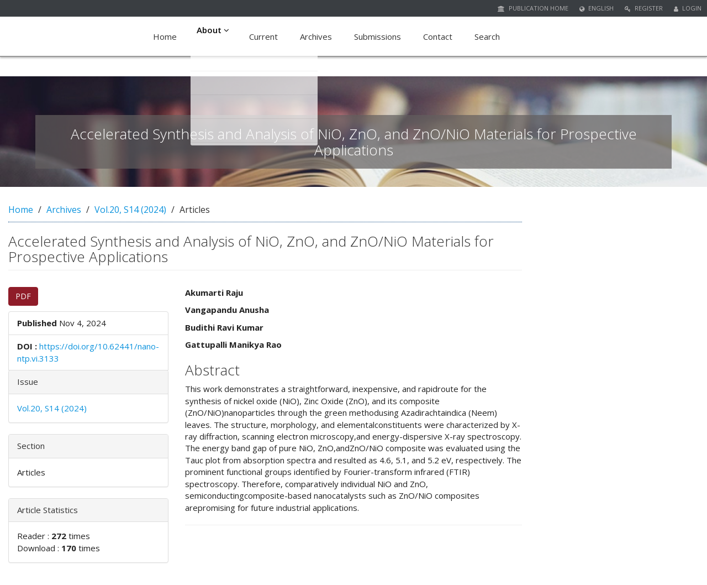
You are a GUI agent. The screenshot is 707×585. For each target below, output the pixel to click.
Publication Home (533, 8)
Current (265, 36)
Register (644, 8)
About (214, 36)
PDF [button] (23, 296)
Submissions (379, 36)
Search (489, 36)
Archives (318, 36)
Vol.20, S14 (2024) (130, 209)
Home (165, 36)
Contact (440, 36)
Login (687, 8)
